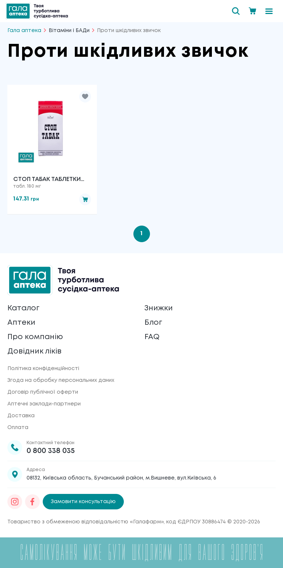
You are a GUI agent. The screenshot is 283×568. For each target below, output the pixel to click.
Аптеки (21, 322)
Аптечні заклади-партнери (44, 404)
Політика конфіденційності (43, 368)
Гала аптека (24, 30)
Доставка (21, 416)
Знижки (158, 308)
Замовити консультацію (83, 501)
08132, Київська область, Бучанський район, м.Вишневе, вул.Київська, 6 (121, 478)
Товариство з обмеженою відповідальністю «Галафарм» (85, 522)
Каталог (23, 308)
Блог (153, 322)
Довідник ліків (34, 351)
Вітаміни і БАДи (69, 30)
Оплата (17, 427)
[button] (85, 96)
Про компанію (35, 337)
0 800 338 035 (51, 450)
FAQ (152, 337)
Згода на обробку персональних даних (60, 380)
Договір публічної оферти (42, 392)
